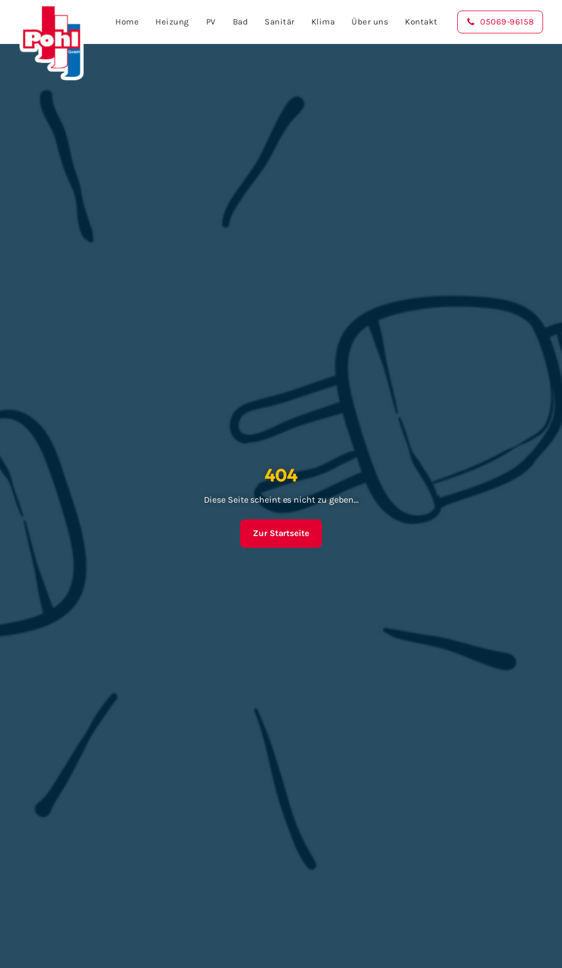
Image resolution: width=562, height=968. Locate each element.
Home (124, 22)
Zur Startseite (281, 533)
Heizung (170, 22)
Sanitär (277, 22)
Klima (321, 22)
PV (208, 22)
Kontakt (419, 22)
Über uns (367, 22)
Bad (238, 22)
